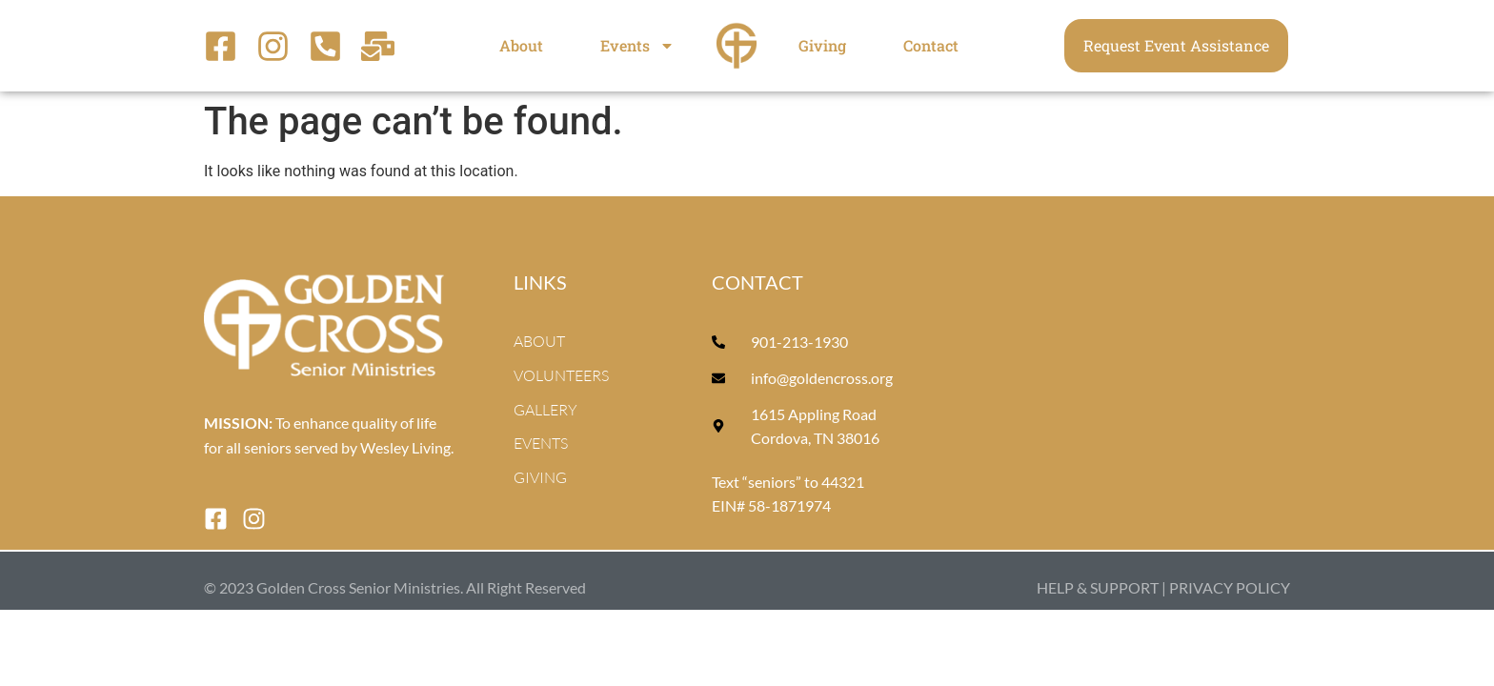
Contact (931, 45)
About (521, 45)
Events (637, 46)
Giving (822, 45)
